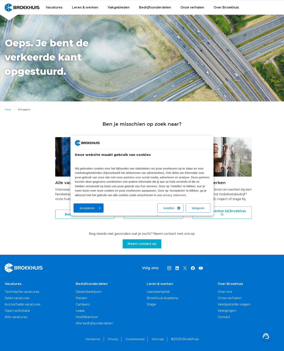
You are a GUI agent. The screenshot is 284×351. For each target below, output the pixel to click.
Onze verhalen (192, 7)
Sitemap (158, 339)
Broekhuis (13, 7)
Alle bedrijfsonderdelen (94, 323)
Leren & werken (85, 7)
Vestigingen (227, 311)
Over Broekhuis (226, 7)
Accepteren (90, 208)
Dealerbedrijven (88, 292)
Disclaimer (93, 339)
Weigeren (198, 208)
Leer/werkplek (158, 292)
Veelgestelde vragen (234, 304)
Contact (224, 317)
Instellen (171, 208)
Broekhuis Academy (162, 298)
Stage (151, 304)
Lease (80, 311)
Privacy (113, 339)
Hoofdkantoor (87, 317)
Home (8, 109)
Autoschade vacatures (22, 304)
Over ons (225, 292)
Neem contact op (142, 244)
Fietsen (81, 298)
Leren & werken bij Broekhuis (222, 212)
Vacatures (54, 7)
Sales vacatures (17, 298)
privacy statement (174, 195)
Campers (83, 304)
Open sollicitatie (17, 311)
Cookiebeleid (134, 339)
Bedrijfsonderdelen (155, 7)
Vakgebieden (119, 7)
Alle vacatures (16, 317)
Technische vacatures (22, 292)
